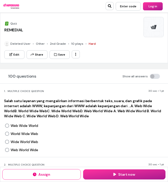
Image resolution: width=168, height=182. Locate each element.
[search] (110, 6)
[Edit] (14, 54)
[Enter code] (128, 6)
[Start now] (124, 174)
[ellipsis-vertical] (76, 54)
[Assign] (41, 174)
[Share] (37, 54)
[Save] (60, 54)
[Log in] (153, 6)
